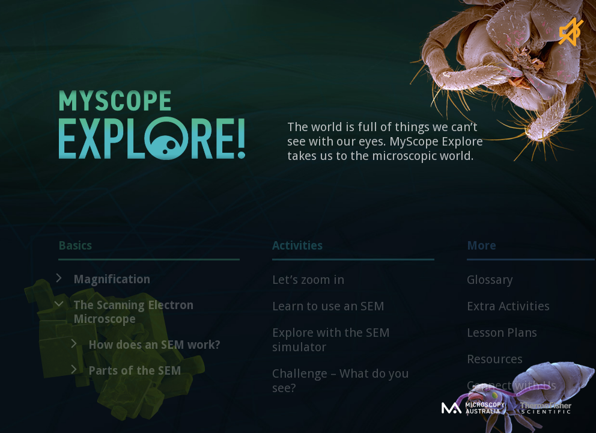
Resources (495, 364)
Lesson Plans (502, 338)
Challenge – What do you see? (340, 386)
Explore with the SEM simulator (331, 345)
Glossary (490, 285)
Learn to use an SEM (328, 311)
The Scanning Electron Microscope (133, 317)
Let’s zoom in (308, 285)
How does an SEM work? (154, 350)
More (531, 255)
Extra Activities (508, 311)
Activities (353, 255)
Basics (149, 255)
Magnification (111, 285)
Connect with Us (511, 391)
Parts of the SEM (134, 376)
